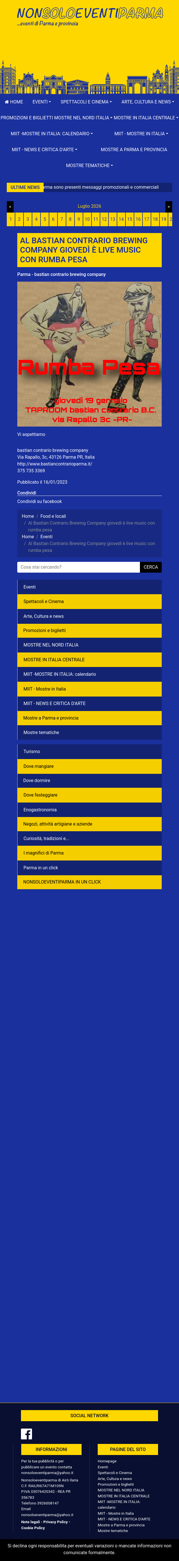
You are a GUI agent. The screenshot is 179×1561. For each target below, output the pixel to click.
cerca (151, 567)
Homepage (107, 1461)
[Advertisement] (89, 49)
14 (121, 219)
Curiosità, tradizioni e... (46, 838)
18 (155, 219)
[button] (42, 102)
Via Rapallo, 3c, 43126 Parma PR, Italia (56, 457)
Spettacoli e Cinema (44, 601)
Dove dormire (36, 780)
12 (104, 219)
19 (163, 219)
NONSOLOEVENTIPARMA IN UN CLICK (62, 882)
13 (112, 219)
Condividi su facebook (39, 501)
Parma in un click (41, 867)
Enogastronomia (40, 809)
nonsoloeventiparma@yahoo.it (47, 1472)
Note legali (30, 1522)
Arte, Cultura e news (44, 616)
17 (146, 219)
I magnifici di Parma (44, 853)
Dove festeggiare (40, 795)
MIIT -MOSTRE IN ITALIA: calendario (60, 674)
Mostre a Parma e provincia (134, 149)
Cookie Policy (33, 1527)
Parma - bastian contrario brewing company (61, 274)
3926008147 (48, 1503)
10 (87, 219)
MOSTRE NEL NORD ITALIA (51, 645)
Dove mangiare (39, 766)
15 (129, 219)
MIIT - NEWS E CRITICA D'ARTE (55, 703)
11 (95, 219)
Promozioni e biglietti (27, 117)
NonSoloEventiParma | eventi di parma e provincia (89, 16)
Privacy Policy (55, 1522)
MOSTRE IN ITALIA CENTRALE (54, 659)
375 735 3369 (31, 470)
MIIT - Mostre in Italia (45, 689)
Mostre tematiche (41, 732)
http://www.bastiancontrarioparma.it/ (54, 464)
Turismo (32, 751)
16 (138, 219)
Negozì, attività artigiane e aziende (57, 824)
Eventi (30, 587)
